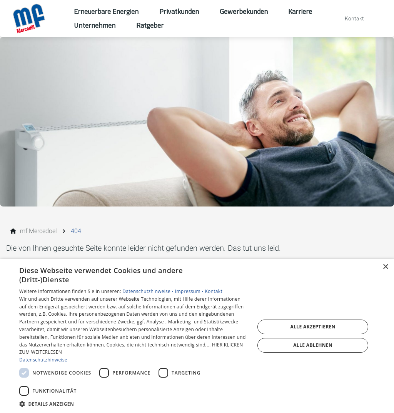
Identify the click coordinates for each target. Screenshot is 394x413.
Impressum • (190, 291)
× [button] (385, 267)
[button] (133, 403)
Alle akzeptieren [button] (313, 326)
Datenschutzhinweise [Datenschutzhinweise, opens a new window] (43, 359)
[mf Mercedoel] (38, 231)
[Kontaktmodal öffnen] (349, 18)
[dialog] (197, 336)
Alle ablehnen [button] (312, 345)
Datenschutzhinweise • (148, 291)
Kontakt (213, 291)
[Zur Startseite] (37, 18)
